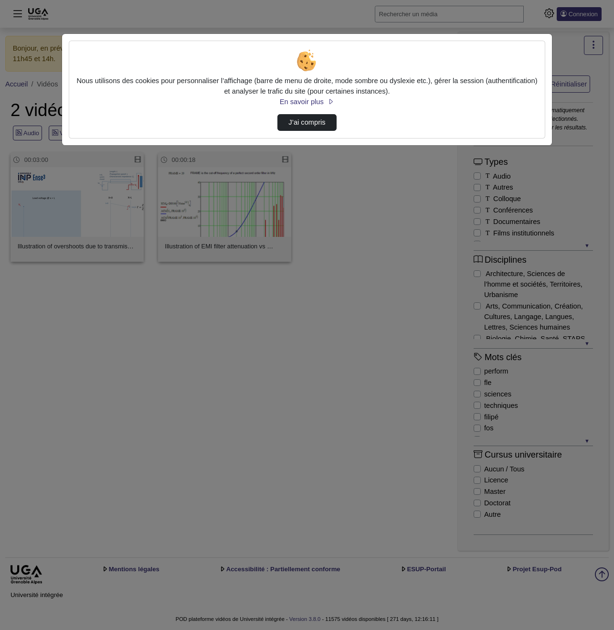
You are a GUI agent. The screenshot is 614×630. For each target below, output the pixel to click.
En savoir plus (307, 101)
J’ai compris (306, 122)
